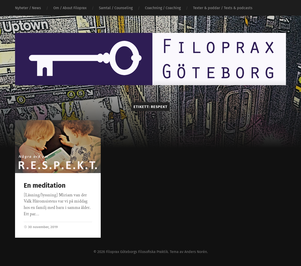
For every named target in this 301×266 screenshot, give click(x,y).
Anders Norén (195, 252)
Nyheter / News (28, 8)
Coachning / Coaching (163, 8)
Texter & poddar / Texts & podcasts (222, 8)
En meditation (45, 186)
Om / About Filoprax (70, 8)
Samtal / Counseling (116, 8)
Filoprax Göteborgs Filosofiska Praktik (137, 252)
